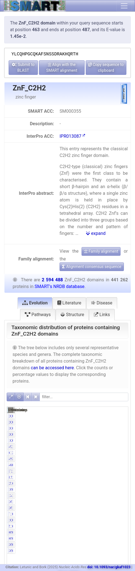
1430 (96, 520)
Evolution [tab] (35, 303)
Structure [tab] (72, 314)
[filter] (84, 397)
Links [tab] (102, 314)
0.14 (104, 532)
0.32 (104, 520)
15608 (114, 514)
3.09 (104, 495)
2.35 (121, 453)
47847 (114, 495)
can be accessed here (52, 367)
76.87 (106, 471)
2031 (96, 416)
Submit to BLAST (23, 67)
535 (113, 544)
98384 (114, 459)
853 (113, 465)
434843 (98, 446)
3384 (96, 428)
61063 (97, 453)
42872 (97, 459)
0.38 (104, 440)
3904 (113, 428)
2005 (113, 440)
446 (96, 465)
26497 (97, 508)
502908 (115, 477)
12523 (114, 526)
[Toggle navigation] (124, 5)
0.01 (121, 544)
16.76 (122, 446)
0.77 (104, 428)
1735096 (116, 483)
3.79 (121, 459)
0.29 (121, 514)
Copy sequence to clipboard (106, 67)
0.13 (121, 428)
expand (95, 233)
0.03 (121, 465)
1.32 (104, 526)
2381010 (116, 471)
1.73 (104, 514)
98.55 (106, 446)
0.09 (104, 544)
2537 (113, 520)
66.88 (122, 483)
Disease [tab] (101, 303)
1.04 (121, 501)
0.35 (121, 489)
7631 (96, 514)
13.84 (106, 453)
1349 (96, 489)
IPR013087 (72, 136)
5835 (96, 526)
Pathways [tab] (38, 314)
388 (96, 544)
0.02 (121, 532)
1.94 (121, 508)
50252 (114, 508)
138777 (115, 453)
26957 (97, 501)
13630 (97, 495)
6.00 (104, 508)
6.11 (104, 501)
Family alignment (101, 251)
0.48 (121, 526)
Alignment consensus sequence (91, 266)
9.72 (104, 459)
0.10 (104, 465)
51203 (114, 501)
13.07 (122, 471)
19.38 (122, 477)
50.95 (106, 483)
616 (96, 532)
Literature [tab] (69, 303)
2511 (113, 416)
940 (113, 532)
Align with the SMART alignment (61, 67)
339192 (98, 471)
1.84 (121, 495)
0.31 (104, 489)
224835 (98, 483)
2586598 (116, 446)
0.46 (104, 416)
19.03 (106, 477)
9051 (113, 489)
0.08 (121, 416)
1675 (96, 440)
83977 (97, 477)
